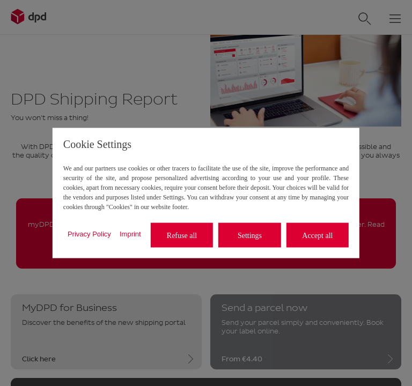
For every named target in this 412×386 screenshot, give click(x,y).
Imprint (130, 233)
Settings (250, 235)
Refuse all (182, 235)
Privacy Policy (89, 233)
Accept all (317, 235)
